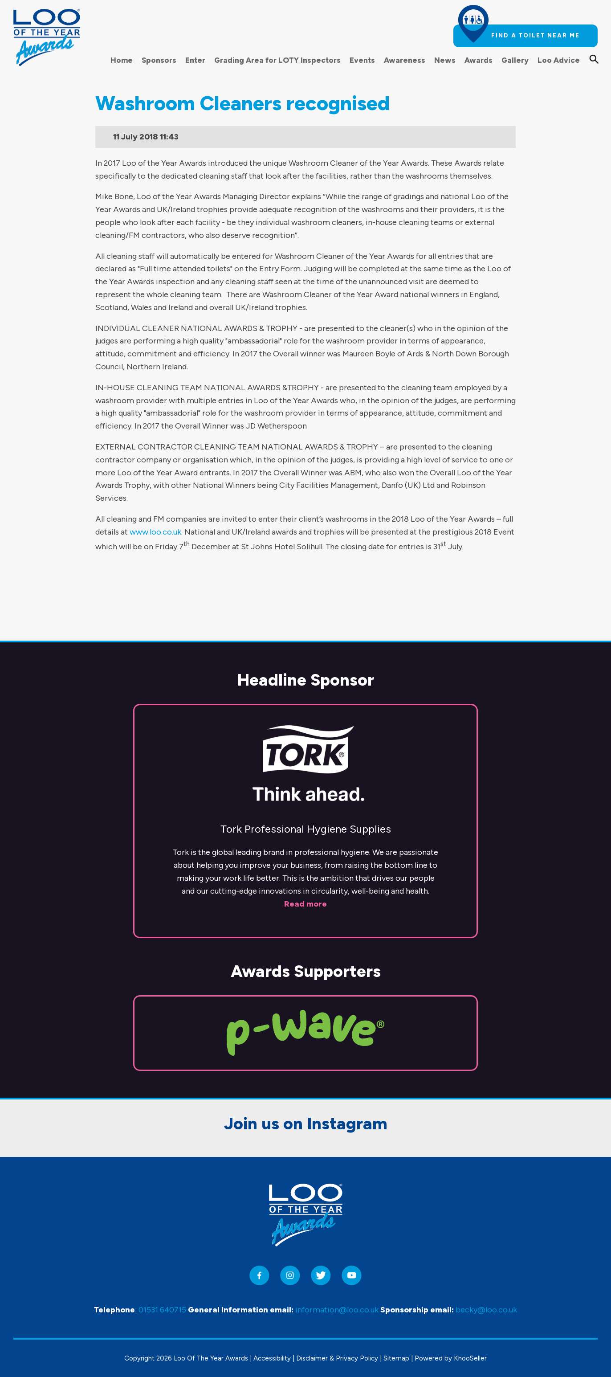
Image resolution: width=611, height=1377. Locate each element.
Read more (305, 837)
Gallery (515, 60)
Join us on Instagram (305, 1057)
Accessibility (272, 1358)
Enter (195, 60)
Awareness (404, 60)
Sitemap (396, 1358)
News (445, 60)
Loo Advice (559, 60)
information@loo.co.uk (337, 1310)
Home (121, 60)
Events (362, 60)
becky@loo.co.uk (486, 1310)
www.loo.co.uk (155, 532)
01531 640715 (162, 1310)
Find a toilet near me (535, 35)
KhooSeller (470, 1358)
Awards (478, 60)
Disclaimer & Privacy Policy (337, 1358)
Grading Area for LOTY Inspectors (277, 60)
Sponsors (159, 60)
